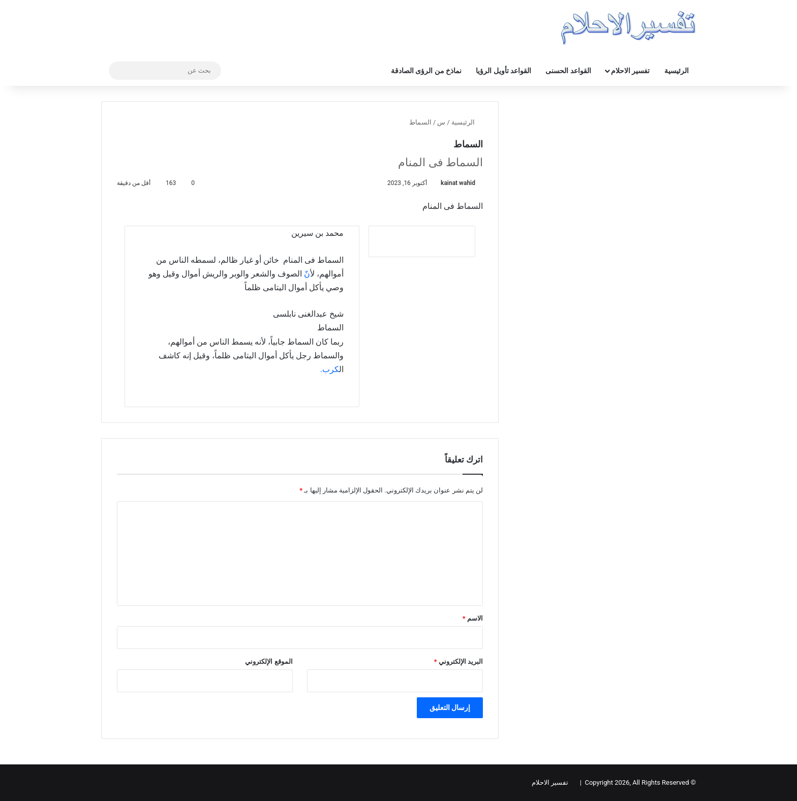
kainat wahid (458, 183)
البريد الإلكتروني (458, 661)
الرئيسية (676, 71)
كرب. (329, 369)
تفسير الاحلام (630, 71)
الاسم (473, 618)
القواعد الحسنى (568, 71)
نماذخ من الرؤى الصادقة (426, 71)
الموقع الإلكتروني (268, 661)
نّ (307, 274)
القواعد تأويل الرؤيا (503, 71)
